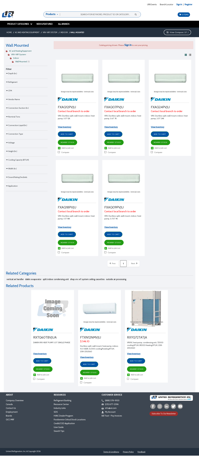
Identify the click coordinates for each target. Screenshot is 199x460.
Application (12, 260)
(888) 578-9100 (110, 405)
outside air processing (116, 283)
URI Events (152, 4)
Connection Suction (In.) (17, 131)
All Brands (63, 24)
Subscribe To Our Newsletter (164, 418)
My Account (109, 416)
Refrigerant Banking (62, 405)
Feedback (141, 456)
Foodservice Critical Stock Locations (70, 424)
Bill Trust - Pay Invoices (112, 420)
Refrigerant (11, 88)
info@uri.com (109, 412)
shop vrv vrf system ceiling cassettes (87, 283)
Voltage (10, 188)
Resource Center (61, 408)
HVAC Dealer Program (63, 420)
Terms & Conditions (111, 456)
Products (50, 14)
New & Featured (45, 24)
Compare (63, 152)
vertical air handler (15, 283)
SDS (56, 416)
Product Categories (19, 24)
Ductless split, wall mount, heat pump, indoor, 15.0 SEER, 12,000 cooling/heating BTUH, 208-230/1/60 (99, 353)
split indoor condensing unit (56, 283)
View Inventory (64, 127)
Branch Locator (166, 4)
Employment (12, 416)
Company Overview (15, 405)
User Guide (59, 431)
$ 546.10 (84, 345)
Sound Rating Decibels (16, 246)
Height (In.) (11, 203)
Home (9, 32)
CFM (9, 102)
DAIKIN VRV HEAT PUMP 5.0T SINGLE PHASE (51, 347)
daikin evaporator (33, 283)
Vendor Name (13, 116)
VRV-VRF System (50, 32)
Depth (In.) (11, 73)
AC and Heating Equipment (27, 32)
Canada (9, 408)
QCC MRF (10, 424)
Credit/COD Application (64, 428)
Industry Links (60, 412)
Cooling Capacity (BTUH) (17, 217)
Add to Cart (67, 134)
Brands (9, 420)
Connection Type (14, 174)
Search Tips (59, 435)
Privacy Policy (128, 456)
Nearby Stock (67, 142)
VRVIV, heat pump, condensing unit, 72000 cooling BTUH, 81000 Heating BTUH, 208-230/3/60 (145, 350)
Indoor (64, 32)
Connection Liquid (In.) (16, 159)
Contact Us (11, 412)
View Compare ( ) (177, 32)
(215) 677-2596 (110, 408)
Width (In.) (11, 231)
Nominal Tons (13, 145)
